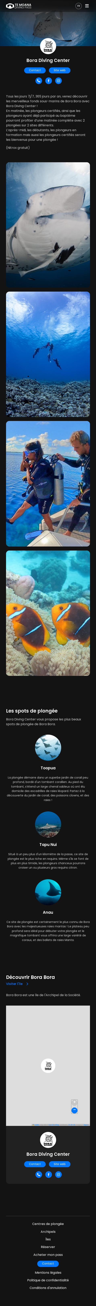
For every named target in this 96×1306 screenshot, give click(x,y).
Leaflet (36, 1125)
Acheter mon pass (48, 1254)
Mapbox (86, 1125)
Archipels (48, 1231)
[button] (48, 1066)
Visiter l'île (14, 984)
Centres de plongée (48, 1224)
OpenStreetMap (54, 1125)
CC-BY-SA (71, 1125)
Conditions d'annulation (48, 1288)
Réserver (48, 1247)
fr (78, 6)
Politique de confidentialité (48, 1280)
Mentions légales (48, 1272)
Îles (48, 1239)
